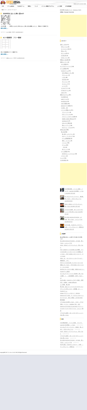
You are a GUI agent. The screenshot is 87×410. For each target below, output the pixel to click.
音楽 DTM (63, 44)
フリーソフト (65, 112)
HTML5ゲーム (65, 90)
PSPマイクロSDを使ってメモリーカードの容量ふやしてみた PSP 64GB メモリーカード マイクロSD (72, 265)
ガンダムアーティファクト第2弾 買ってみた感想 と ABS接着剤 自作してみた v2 (72, 276)
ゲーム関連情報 (66, 138)
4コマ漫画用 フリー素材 (12, 37)
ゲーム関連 (63, 68)
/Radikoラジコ (68, 10)
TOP (61, 238)
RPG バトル (64, 47)
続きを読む (4, 28)
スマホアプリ (64, 88)
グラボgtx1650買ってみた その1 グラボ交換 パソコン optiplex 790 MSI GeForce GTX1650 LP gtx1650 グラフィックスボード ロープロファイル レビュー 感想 (71, 306)
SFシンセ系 (64, 53)
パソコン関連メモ (66, 110)
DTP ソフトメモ (66, 114)
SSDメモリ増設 (66, 123)
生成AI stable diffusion (68, 119)
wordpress (64, 101)
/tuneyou (75, 10)
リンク (62, 158)
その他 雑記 (63, 160)
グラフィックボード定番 (68, 116)
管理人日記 (63, 129)
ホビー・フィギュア (67, 136)
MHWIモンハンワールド (68, 154)
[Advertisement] (73, 26)
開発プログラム (64, 95)
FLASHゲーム (64, 71)
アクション (65, 75)
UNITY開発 (64, 103)
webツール (64, 99)
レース (64, 86)
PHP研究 (63, 97)
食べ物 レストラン (67, 134)
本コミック (65, 149)
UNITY (63, 92)
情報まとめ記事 (64, 60)
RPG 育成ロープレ (67, 73)
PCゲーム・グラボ (67, 127)
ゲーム (64, 145)
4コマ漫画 (8, 32)
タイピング (65, 84)
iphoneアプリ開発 (66, 106)
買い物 (63, 132)
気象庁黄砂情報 (70, 12)
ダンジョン (65, 81)
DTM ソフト (64, 57)
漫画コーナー (9, 58)
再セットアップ (66, 125)
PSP (64, 147)
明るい (63, 51)
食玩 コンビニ (66, 140)
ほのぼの (64, 79)
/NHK (79, 10)
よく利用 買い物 (65, 284)
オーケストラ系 (65, 49)
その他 (63, 108)
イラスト (63, 156)
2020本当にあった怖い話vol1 (13, 13)
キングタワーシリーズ (66, 66)
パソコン (64, 143)
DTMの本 (63, 55)
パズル (64, 77)
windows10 (65, 121)
